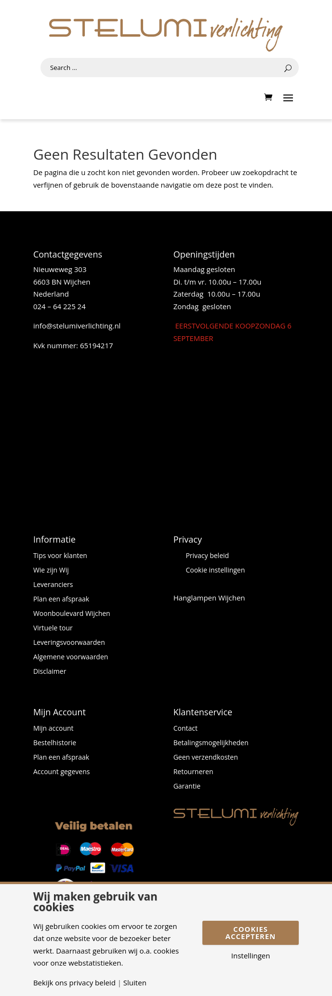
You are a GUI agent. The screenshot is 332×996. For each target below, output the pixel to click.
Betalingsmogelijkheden (211, 743)
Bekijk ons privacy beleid (74, 982)
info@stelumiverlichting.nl (77, 325)
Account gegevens (61, 772)
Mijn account (53, 729)
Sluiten (134, 982)
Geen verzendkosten (205, 758)
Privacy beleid (207, 556)
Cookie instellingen (215, 570)
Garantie (186, 787)
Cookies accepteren (251, 932)
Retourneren (193, 772)
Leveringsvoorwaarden (69, 643)
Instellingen (250, 955)
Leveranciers (53, 585)
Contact (185, 729)
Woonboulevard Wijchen (71, 614)
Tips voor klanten (60, 556)
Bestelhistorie (54, 743)
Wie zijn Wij (51, 570)
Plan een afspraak (61, 599)
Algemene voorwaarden (70, 657)
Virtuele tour (53, 628)
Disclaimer (49, 672)
